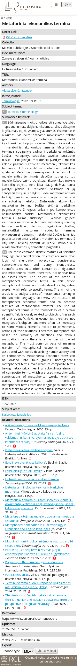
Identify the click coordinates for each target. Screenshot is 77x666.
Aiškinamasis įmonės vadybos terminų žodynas (37, 425)
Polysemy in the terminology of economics (34, 562)
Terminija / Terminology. (22, 111)
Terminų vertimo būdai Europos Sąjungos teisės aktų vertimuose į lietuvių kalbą (38, 585)
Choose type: (12, 651)
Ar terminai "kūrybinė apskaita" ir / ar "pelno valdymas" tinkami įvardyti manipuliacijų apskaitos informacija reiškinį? (39, 437)
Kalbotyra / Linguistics (16, 414)
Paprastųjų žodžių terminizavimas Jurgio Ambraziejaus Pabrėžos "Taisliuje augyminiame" (37, 552)
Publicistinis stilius (17, 575)
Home (8, 18)
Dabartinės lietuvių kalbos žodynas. (29, 450)
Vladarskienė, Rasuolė (17, 90)
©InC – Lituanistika (19, 37)
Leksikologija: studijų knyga (23, 471)
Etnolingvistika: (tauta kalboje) (25, 462)
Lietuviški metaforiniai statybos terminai (32, 479)
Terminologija (11, 101)
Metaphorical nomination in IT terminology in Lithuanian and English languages (35, 527)
